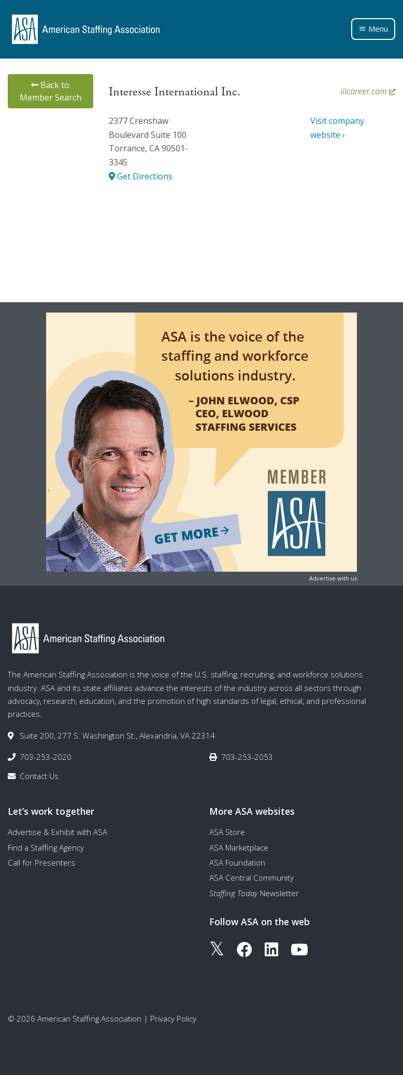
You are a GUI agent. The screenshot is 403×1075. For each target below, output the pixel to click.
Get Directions (140, 176)
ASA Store (227, 832)
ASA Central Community (251, 877)
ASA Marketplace (238, 847)
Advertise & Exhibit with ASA (57, 832)
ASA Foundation (237, 862)
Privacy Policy (173, 1018)
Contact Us (39, 776)
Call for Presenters (41, 862)
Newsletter (254, 893)
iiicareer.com (367, 91)
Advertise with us (333, 578)
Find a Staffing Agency (46, 847)
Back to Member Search (50, 91)
